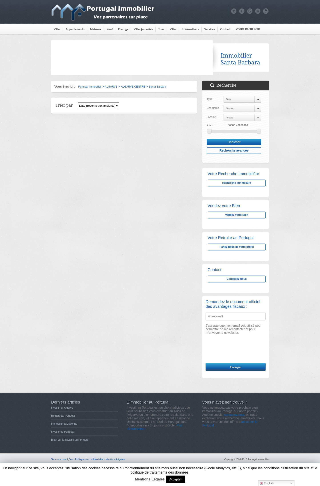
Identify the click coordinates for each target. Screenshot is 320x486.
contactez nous (234, 414)
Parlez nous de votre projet (237, 246)
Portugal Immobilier (89, 86)
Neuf (109, 29)
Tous (161, 29)
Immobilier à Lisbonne (64, 423)
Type (209, 98)
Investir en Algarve (62, 407)
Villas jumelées (143, 29)
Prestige (123, 29)
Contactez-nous (237, 278)
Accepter (175, 479)
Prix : (210, 125)
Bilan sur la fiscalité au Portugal (69, 439)
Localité (211, 117)
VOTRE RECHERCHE (248, 29)
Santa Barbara (157, 86)
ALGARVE (111, 86)
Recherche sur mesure (236, 182)
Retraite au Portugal (63, 415)
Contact (225, 29)
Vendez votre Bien (236, 214)
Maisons (95, 29)
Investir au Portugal (62, 431)
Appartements (75, 29)
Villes (173, 29)
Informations (190, 29)
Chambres (213, 108)
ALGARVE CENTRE (133, 86)
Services (209, 29)
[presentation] (239, 351)
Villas (57, 29)
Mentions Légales (115, 459)
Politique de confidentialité (89, 459)
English (267, 483)
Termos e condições (62, 459)
